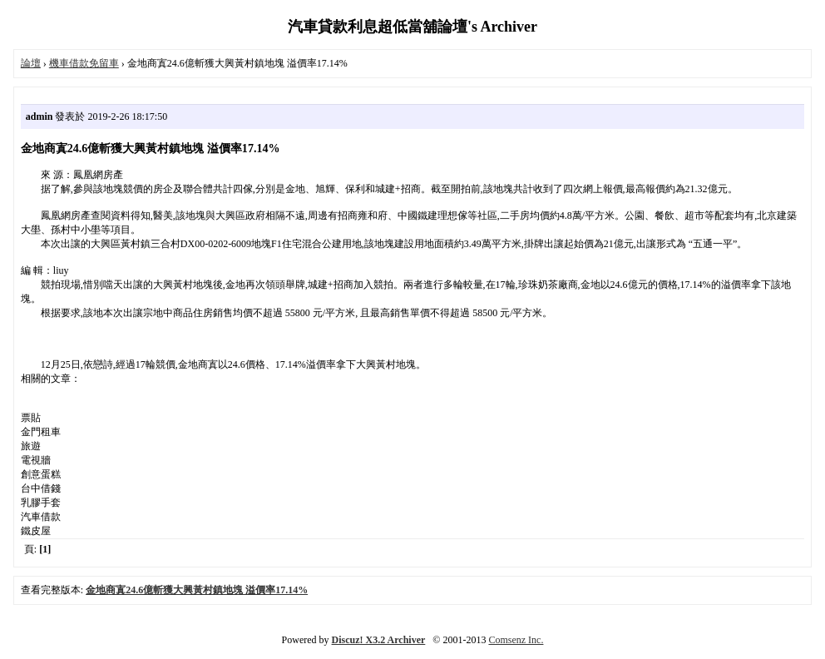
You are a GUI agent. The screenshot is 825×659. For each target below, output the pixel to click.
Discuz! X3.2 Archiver (379, 640)
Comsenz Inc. (515, 640)
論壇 (31, 63)
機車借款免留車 (84, 63)
